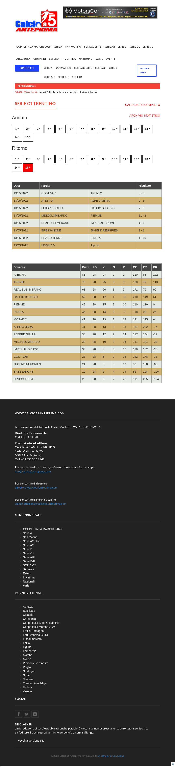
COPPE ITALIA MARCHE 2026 (33, 46)
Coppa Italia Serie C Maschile (41, 622)
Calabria (28, 614)
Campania (29, 618)
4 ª (49, 128)
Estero (54, 58)
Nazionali (86, 58)
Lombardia (29, 651)
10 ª (114, 128)
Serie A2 (109, 46)
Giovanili (39, 58)
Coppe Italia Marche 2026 (39, 626)
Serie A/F (49, 76)
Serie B (122, 46)
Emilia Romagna (33, 630)
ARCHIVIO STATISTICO (144, 115)
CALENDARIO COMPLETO (142, 104)
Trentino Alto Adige (35, 683)
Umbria (27, 687)
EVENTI (110, 58)
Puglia (27, 667)
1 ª (17, 128)
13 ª (147, 128)
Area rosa (23, 58)
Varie (99, 58)
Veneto (27, 691)
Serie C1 (134, 46)
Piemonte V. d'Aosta (35, 663)
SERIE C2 (148, 46)
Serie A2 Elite (92, 46)
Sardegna (29, 671)
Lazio (26, 643)
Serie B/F (63, 76)
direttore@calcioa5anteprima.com (36, 487)
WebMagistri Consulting (111, 755)
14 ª (17, 137)
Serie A (57, 46)
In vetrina (69, 58)
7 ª (82, 128)
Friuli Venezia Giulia (35, 635)
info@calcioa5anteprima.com (33, 471)
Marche (27, 655)
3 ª (38, 128)
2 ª (27, 128)
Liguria (27, 647)
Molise (27, 659)
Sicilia (26, 675)
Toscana (28, 679)
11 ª (125, 128)
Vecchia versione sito (31, 740)
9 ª (104, 128)
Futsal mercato (32, 639)
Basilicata (29, 610)
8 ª (93, 128)
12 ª (136, 128)
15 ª (27, 137)
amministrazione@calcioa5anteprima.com (40, 503)
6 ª (71, 128)
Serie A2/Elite (83, 67)
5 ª (60, 128)
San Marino (73, 46)
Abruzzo (28, 606)
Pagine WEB (144, 70)
